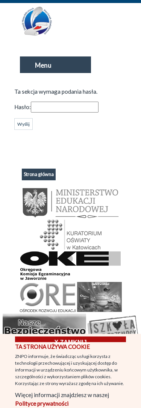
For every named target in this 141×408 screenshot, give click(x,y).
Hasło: (22, 107)
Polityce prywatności (41, 403)
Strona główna (39, 174)
